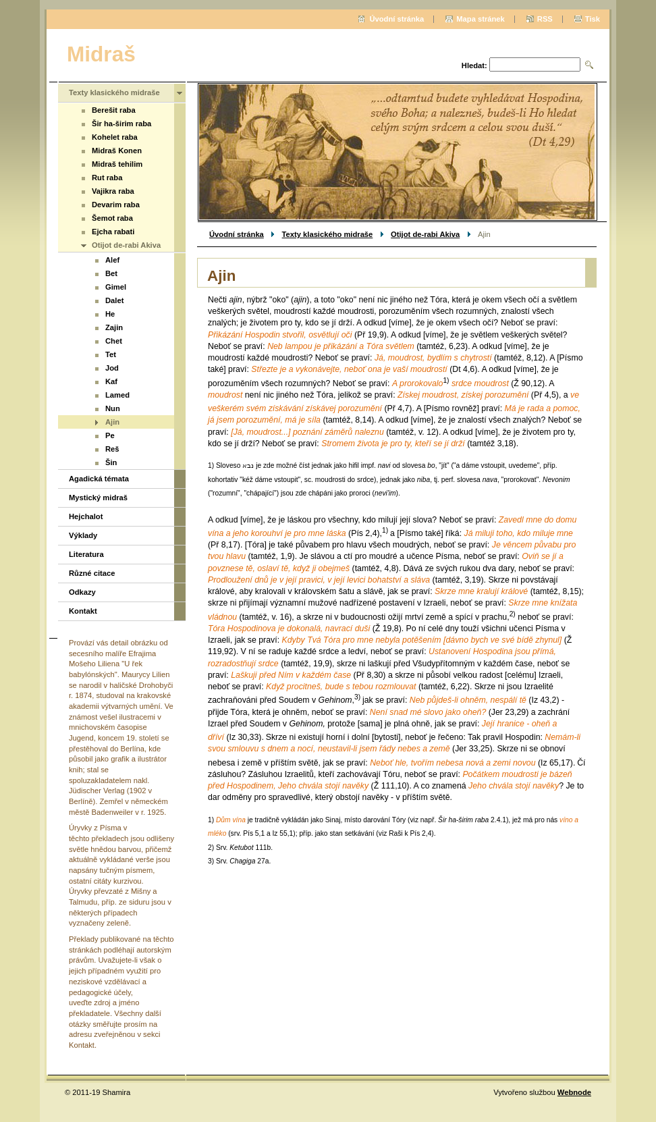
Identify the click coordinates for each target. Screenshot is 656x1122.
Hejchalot (86, 516)
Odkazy (82, 592)
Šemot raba (112, 218)
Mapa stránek (480, 19)
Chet (113, 341)
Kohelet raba (115, 137)
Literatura (86, 554)
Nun (112, 408)
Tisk (592, 19)
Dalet (114, 300)
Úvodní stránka (236, 234)
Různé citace (92, 573)
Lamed (117, 395)
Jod (112, 368)
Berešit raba (114, 110)
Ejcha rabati (113, 232)
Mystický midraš (98, 497)
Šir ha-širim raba (121, 123)
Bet (111, 273)
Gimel (115, 287)
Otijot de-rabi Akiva (425, 234)
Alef (112, 260)
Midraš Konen (117, 150)
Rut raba (107, 177)
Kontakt (83, 611)
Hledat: (474, 65)
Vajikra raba (113, 191)
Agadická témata (99, 479)
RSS (545, 19)
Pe (110, 435)
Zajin (114, 327)
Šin (111, 462)
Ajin (112, 422)
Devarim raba (116, 205)
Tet (110, 354)
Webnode (574, 1092)
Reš (112, 449)
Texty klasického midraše (327, 234)
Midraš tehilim (117, 164)
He (110, 314)
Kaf (111, 381)
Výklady (83, 535)
